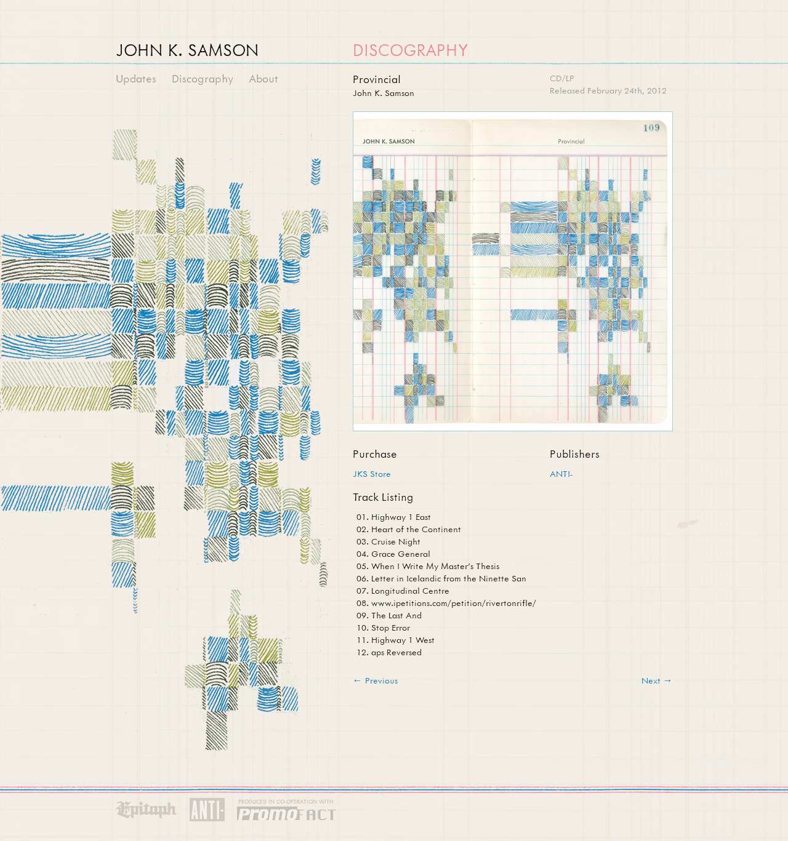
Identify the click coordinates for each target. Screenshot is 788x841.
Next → (657, 680)
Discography (202, 78)
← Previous (375, 680)
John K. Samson (187, 49)
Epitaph (146, 810)
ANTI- (561, 473)
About (263, 78)
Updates (136, 78)
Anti (207, 810)
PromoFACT (287, 810)
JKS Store (372, 473)
